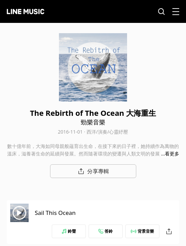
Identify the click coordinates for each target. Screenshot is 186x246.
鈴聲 (69, 231)
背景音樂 (142, 231)
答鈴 (105, 231)
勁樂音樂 (93, 122)
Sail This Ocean (55, 213)
